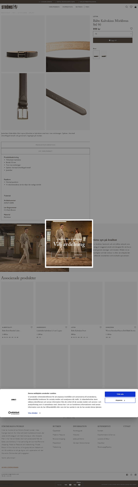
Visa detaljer (33, 483)
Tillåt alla (120, 464)
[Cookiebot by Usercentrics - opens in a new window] (13, 482)
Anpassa (120, 470)
